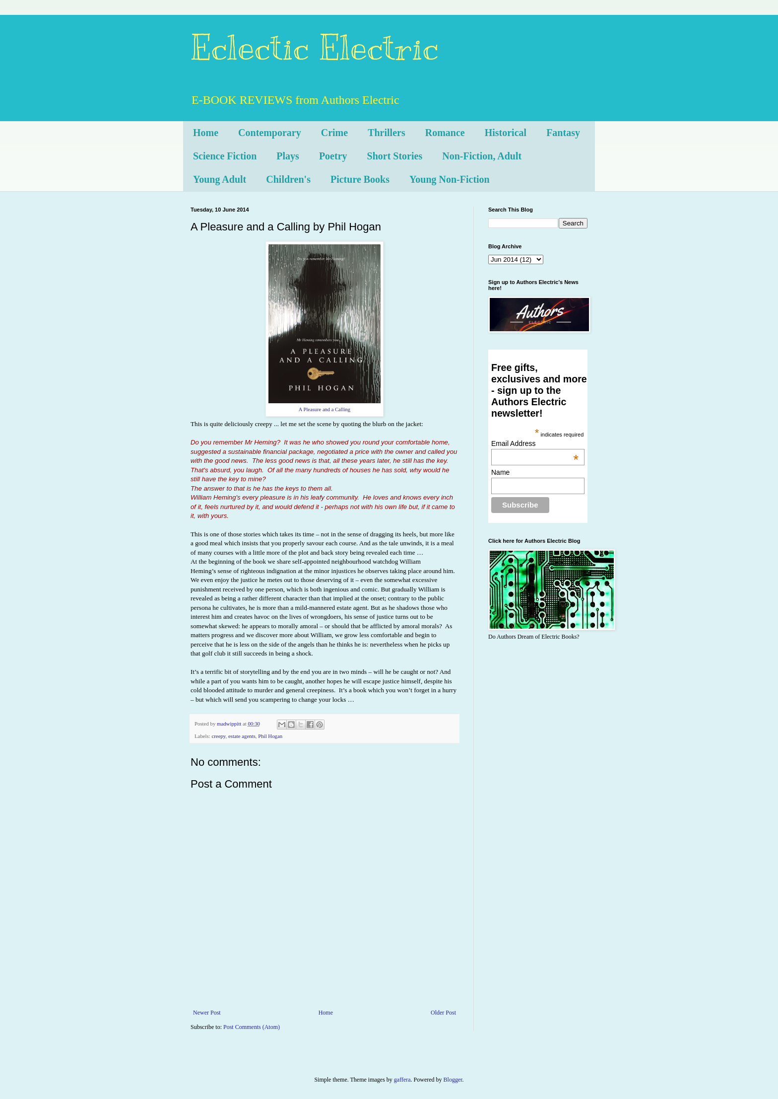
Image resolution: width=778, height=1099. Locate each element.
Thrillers (386, 132)
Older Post (443, 1012)
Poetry (333, 155)
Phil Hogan (270, 736)
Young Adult (219, 179)
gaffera (402, 1079)
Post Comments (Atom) (251, 1027)
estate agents (242, 736)
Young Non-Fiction (449, 179)
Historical (505, 132)
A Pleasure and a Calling (324, 409)
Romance (445, 132)
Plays (287, 155)
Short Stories (395, 155)
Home (205, 132)
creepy (218, 736)
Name (500, 472)
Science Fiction (225, 155)
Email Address (535, 443)
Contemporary (269, 132)
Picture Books (359, 179)
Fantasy (563, 132)
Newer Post (207, 1012)
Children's (288, 179)
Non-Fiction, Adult (481, 155)
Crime (334, 132)
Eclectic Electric (315, 48)
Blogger (453, 1079)
